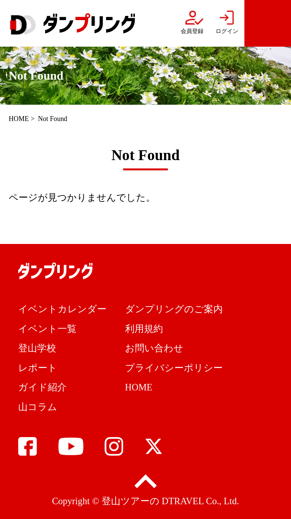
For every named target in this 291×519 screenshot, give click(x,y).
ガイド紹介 (42, 387)
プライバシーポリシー (174, 368)
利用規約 (144, 329)
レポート (37, 368)
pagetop (145, 482)
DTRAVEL (183, 501)
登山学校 (37, 348)
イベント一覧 (47, 329)
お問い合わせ (154, 348)
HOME (19, 119)
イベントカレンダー (62, 309)
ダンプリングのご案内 (174, 309)
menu (267, 23)
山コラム (37, 407)
